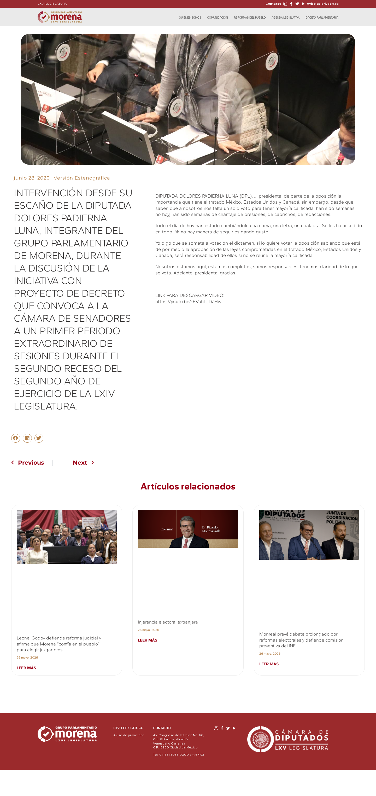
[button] (15, 438)
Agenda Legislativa (286, 17)
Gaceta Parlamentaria (322, 17)
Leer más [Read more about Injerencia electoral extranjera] (147, 640)
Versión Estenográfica (82, 178)
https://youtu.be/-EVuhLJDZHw (188, 301)
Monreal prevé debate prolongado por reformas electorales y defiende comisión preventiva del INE (301, 639)
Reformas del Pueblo (250, 17)
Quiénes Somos (190, 17)
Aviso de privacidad (322, 3)
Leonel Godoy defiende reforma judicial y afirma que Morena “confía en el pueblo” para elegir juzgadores (59, 643)
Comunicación (217, 17)
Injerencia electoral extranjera (168, 622)
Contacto (273, 3)
